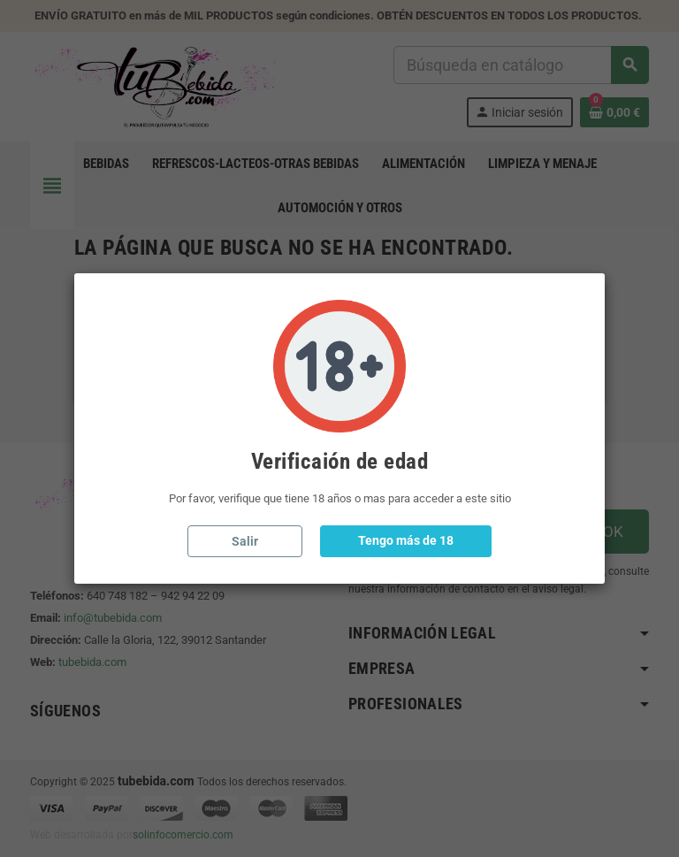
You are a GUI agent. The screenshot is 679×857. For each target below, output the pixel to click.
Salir (245, 541)
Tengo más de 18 (406, 540)
